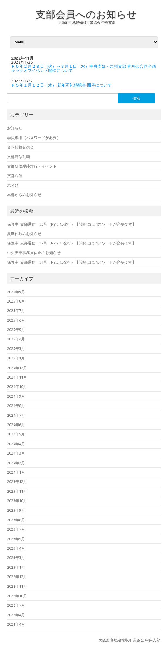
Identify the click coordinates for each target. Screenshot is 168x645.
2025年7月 (16, 310)
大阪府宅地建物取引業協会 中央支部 (86, 22)
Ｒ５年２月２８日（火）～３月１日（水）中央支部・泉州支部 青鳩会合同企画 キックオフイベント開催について (83, 68)
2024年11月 (17, 377)
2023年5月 (16, 539)
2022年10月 (17, 596)
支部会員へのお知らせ (86, 14)
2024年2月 (16, 463)
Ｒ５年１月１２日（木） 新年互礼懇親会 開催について (61, 85)
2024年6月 (16, 425)
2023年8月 (16, 520)
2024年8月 (16, 405)
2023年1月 (16, 567)
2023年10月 (17, 501)
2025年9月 (16, 292)
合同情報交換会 (20, 147)
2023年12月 (17, 481)
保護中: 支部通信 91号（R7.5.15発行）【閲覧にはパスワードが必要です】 (71, 262)
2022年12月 (17, 577)
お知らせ (14, 128)
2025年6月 (16, 320)
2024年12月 (17, 368)
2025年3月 (16, 349)
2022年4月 (16, 615)
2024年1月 (16, 472)
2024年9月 (16, 396)
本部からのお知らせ (24, 195)
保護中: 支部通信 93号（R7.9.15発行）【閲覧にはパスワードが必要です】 (71, 224)
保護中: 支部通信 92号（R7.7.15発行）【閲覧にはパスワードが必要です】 (71, 243)
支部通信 (14, 175)
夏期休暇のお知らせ (24, 234)
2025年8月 (16, 301)
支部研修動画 (18, 157)
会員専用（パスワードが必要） (34, 138)
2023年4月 (16, 548)
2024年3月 (16, 453)
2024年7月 (16, 415)
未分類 (13, 185)
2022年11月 (17, 586)
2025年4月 (16, 339)
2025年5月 (16, 329)
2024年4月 (16, 444)
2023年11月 (17, 491)
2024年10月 (17, 386)
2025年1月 (16, 358)
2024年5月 (16, 434)
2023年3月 (16, 557)
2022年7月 (16, 605)
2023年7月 (16, 529)
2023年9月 (16, 510)
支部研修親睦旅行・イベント (32, 166)
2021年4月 (16, 624)
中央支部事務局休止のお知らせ (34, 253)
